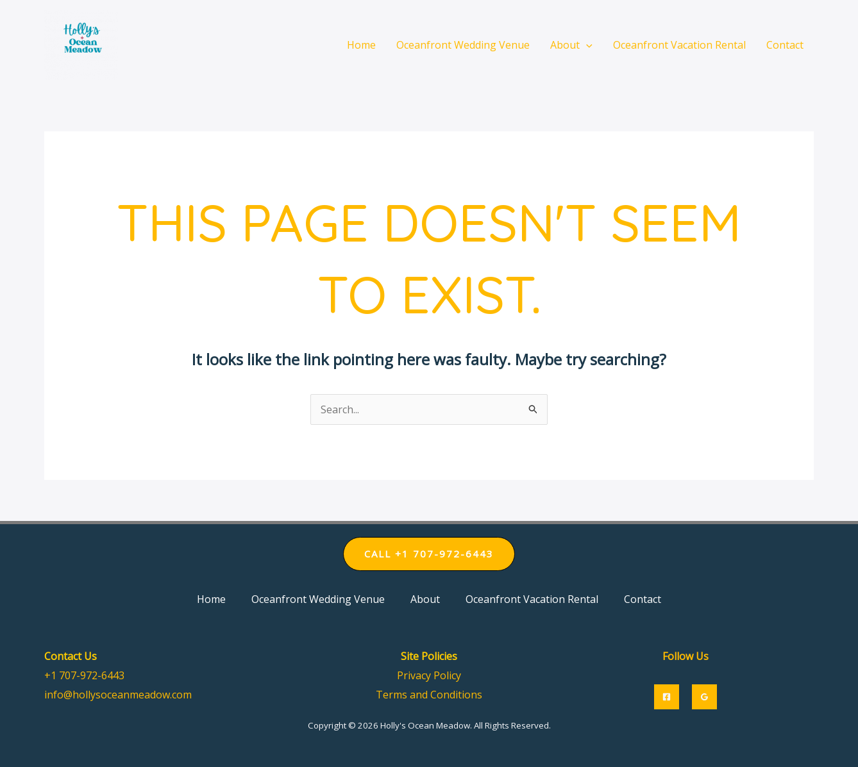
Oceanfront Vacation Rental (532, 599)
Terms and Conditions (429, 695)
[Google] (704, 696)
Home (211, 599)
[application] (586, 45)
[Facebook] (666, 696)
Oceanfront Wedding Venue (318, 599)
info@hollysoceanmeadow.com (118, 695)
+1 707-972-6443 (84, 675)
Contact (642, 599)
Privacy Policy (429, 675)
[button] (429, 554)
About (425, 599)
